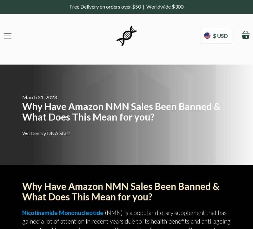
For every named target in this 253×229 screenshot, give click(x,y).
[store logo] (126, 36)
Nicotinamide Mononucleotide (62, 212)
